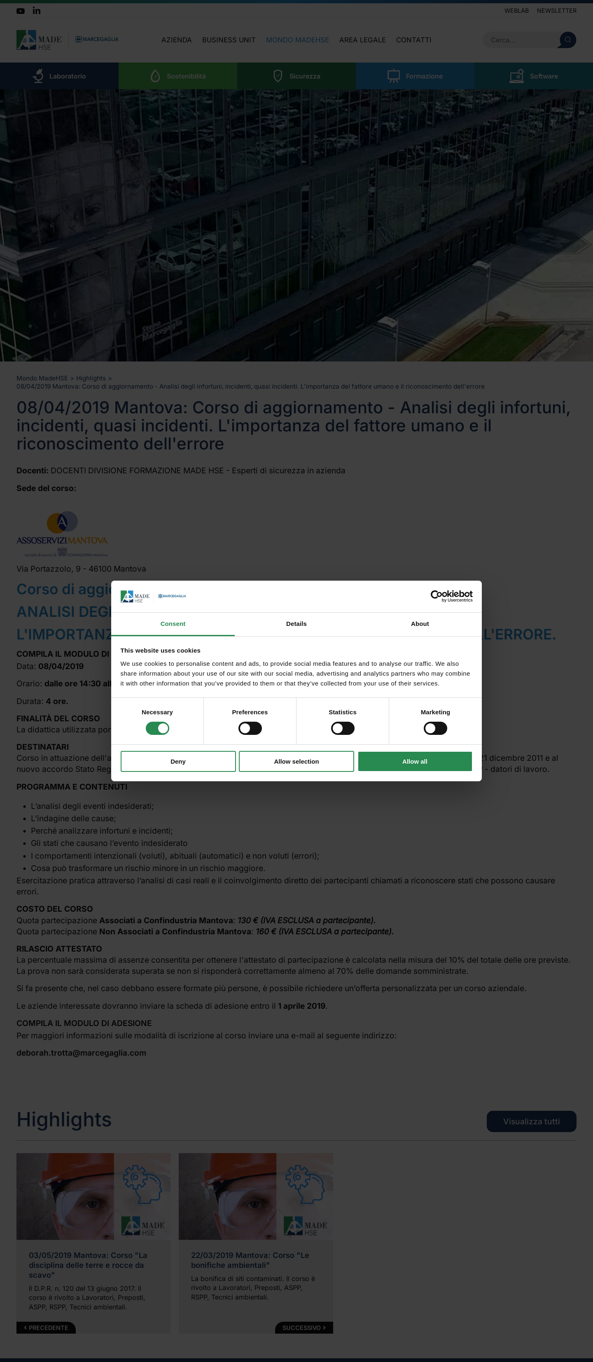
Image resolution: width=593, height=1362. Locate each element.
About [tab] (420, 623)
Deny (178, 761)
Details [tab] (296, 623)
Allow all (414, 761)
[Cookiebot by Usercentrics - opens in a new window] (437, 596)
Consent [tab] (173, 623)
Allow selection (296, 761)
